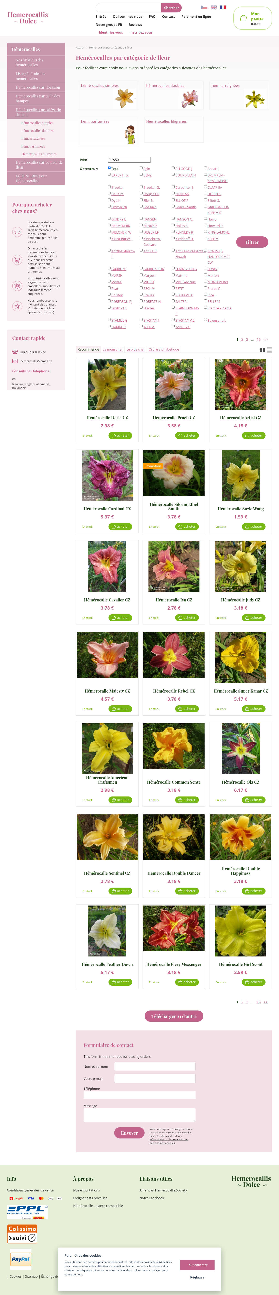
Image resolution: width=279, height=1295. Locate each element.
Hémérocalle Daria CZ (107, 417)
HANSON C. (184, 219)
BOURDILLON (185, 175)
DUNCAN (182, 194)
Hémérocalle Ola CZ (240, 781)
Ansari (212, 169)
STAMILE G (119, 320)
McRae (116, 282)
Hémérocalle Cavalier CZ (107, 599)
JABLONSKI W (121, 232)
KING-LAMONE (219, 232)
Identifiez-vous (111, 32)
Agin (146, 169)
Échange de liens (54, 1276)
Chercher (171, 8)
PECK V (148, 288)
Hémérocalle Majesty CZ (107, 690)
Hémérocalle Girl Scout (240, 963)
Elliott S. (214, 200)
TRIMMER (118, 327)
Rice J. (212, 295)
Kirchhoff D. (184, 239)
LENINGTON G (186, 269)
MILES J (148, 282)
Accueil (80, 47)
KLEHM (213, 239)
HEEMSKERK (120, 226)
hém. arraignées (239, 96)
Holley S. (181, 226)
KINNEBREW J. (121, 239)
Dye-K (115, 200)
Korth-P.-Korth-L (123, 254)
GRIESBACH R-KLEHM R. (218, 210)
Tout (114, 169)
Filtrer (252, 242)
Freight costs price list (90, 1198)
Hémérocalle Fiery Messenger (174, 963)
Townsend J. (217, 320)
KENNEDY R (184, 232)
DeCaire (117, 194)
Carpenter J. (184, 187)
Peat (114, 288)
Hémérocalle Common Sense (174, 781)
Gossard (149, 207)
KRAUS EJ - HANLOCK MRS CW (219, 257)
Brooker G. (151, 187)
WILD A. (149, 327)
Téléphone (92, 1089)
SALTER (181, 301)
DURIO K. (214, 194)
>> (266, 339)
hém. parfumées (108, 132)
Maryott (149, 275)
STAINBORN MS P (187, 311)
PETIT (179, 288)
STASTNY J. (151, 320)
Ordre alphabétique (164, 349)
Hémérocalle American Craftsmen (107, 779)
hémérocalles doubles (173, 96)
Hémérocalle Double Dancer (173, 872)
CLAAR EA (215, 187)
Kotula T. (150, 251)
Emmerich (119, 207)
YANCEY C (182, 327)
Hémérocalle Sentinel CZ (107, 872)
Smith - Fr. (119, 308)
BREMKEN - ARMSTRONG (218, 178)
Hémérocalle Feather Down (107, 963)
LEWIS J (213, 269)
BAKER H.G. (120, 175)
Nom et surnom (96, 1066)
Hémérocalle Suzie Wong (241, 508)
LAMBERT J (119, 269)
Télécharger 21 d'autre (174, 1016)
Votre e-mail (93, 1078)
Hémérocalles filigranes (166, 121)
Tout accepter (197, 1265)
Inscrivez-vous (141, 32)
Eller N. (148, 200)
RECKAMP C (184, 295)
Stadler (148, 308)
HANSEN (149, 219)
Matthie (181, 275)
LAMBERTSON (153, 269)
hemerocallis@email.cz (36, 361)
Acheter (123, 435)
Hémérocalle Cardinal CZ (107, 508)
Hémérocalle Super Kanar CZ (241, 690)
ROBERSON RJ (121, 301)
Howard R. (216, 226)
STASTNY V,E (185, 320)
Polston (117, 295)
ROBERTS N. (152, 301)
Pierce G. (214, 288)
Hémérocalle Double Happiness (240, 870)
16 (259, 339)
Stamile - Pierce (219, 308)
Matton (213, 275)
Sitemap (31, 1276)
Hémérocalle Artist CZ (240, 417)
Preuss (148, 295)
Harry (212, 219)
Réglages (197, 1277)
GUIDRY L (118, 219)
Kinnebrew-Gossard (152, 242)
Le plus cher (135, 349)
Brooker (117, 187)
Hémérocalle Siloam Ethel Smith (174, 506)
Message (90, 1106)
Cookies (16, 1276)
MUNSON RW (218, 282)
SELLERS (214, 301)
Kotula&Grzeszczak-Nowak (187, 254)
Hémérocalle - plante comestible (98, 1205)
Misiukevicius (185, 282)
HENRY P (150, 226)
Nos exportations (86, 1190)
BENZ (147, 175)
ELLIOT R (181, 200)
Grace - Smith (185, 207)
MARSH (117, 275)
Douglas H (151, 194)
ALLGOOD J (183, 169)
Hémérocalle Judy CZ (240, 599)
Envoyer (129, 1133)
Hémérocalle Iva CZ (174, 599)
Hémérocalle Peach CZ (174, 417)
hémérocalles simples (108, 96)
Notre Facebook (152, 1198)
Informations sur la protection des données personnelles (169, 1141)
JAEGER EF (151, 232)
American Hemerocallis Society (163, 1190)
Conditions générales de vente (30, 1190)
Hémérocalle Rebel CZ (174, 690)
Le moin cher (113, 349)
